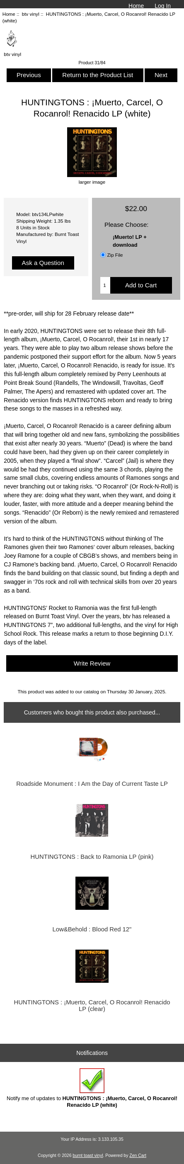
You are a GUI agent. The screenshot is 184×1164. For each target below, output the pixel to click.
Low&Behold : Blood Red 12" (92, 929)
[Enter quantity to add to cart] (105, 285)
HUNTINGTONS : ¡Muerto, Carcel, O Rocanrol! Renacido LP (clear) (92, 1005)
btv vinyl (30, 14)
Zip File (115, 255)
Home (136, 5)
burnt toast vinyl (88, 1155)
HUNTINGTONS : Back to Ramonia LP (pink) (92, 856)
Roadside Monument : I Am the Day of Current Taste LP (92, 783)
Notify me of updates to (92, 1088)
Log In (163, 5)
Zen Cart (137, 1155)
